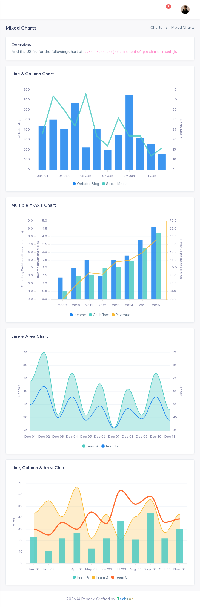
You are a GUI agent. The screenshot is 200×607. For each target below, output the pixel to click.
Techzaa (125, 598)
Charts (156, 27)
